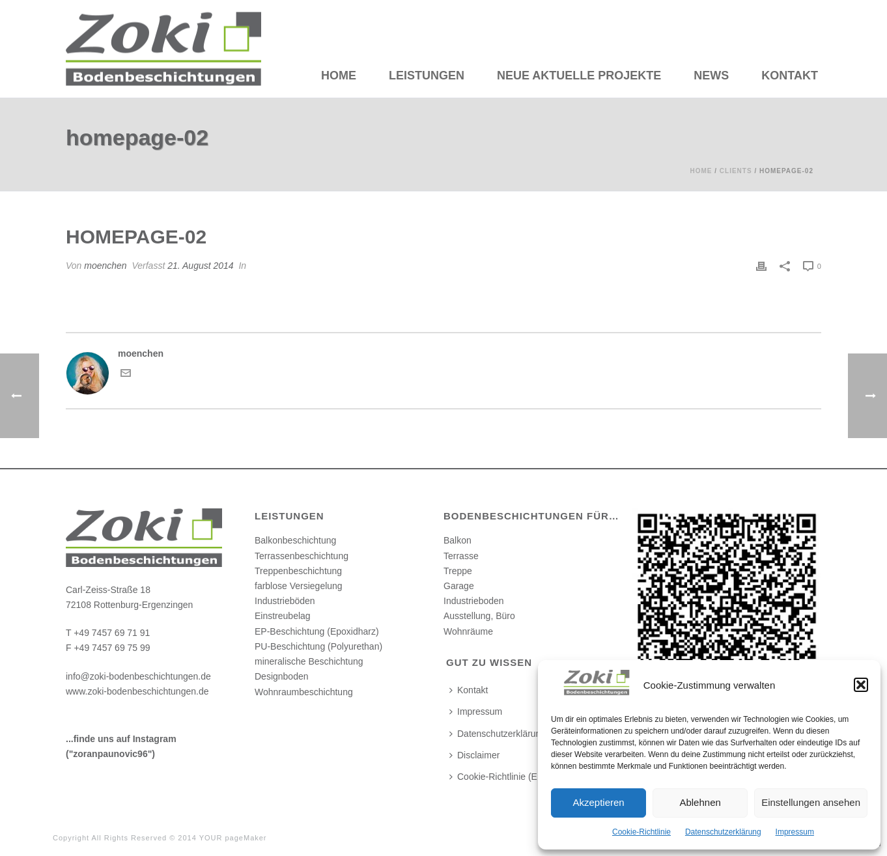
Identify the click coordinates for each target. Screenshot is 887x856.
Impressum (795, 831)
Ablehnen (699, 802)
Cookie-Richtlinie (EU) (498, 776)
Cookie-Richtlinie (641, 831)
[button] (860, 684)
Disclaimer (474, 755)
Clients (736, 170)
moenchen (105, 265)
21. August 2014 (200, 265)
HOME (338, 75)
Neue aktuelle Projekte (579, 75)
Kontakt (789, 75)
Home (701, 170)
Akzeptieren (598, 802)
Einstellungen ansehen (810, 802)
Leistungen (426, 75)
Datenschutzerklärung (723, 831)
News (711, 75)
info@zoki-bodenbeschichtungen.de (138, 676)
